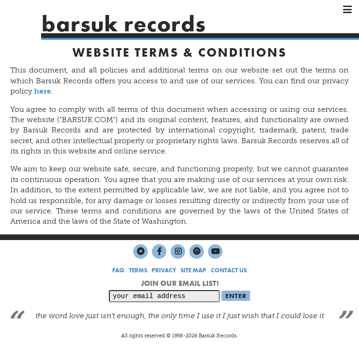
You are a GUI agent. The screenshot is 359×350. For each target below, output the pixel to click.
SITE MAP (193, 270)
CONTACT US (229, 270)
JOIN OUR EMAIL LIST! (180, 283)
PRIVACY (163, 270)
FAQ (118, 270)
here (42, 91)
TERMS (138, 270)
